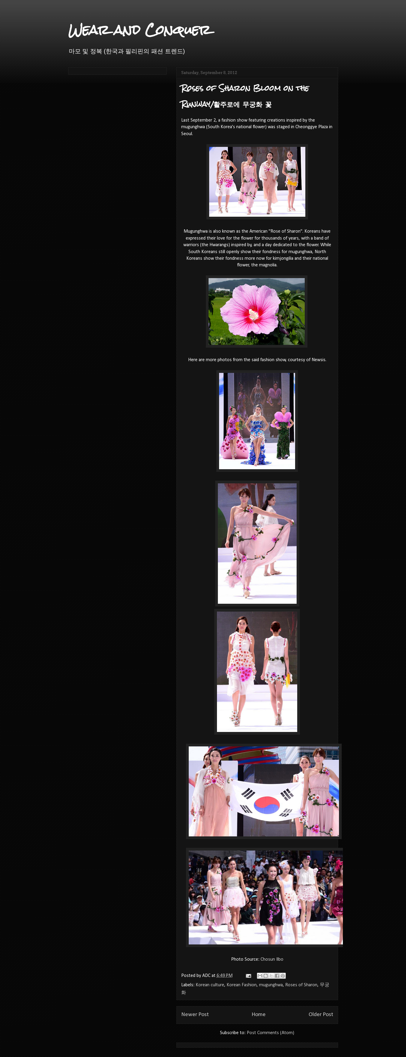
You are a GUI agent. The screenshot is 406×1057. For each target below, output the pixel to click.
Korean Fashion (242, 985)
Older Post (321, 1015)
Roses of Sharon (301, 985)
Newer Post (195, 1015)
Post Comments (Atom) (270, 1033)
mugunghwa (271, 985)
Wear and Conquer (139, 30)
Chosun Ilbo (272, 959)
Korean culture (210, 985)
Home (259, 1015)
